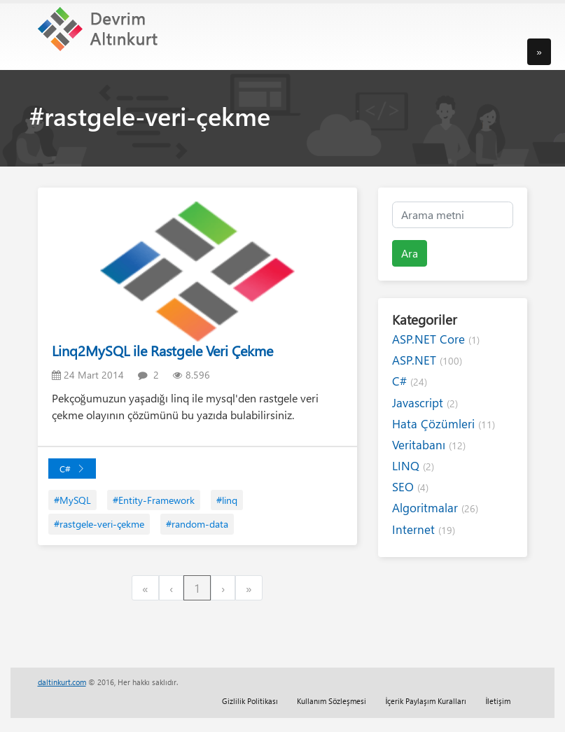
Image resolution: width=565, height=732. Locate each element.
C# (72, 468)
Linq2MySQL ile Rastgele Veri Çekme (162, 350)
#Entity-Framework (154, 500)
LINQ (413, 466)
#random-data (197, 523)
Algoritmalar (435, 508)
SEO (410, 487)
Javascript (425, 403)
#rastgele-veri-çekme (99, 523)
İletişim (497, 701)
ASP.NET (427, 360)
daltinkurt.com (62, 682)
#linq (226, 500)
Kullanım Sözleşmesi (331, 701)
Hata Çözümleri (443, 424)
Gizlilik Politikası (250, 701)
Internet (423, 529)
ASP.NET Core (436, 339)
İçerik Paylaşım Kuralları (425, 701)
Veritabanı (429, 445)
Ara (409, 253)
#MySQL (72, 500)
